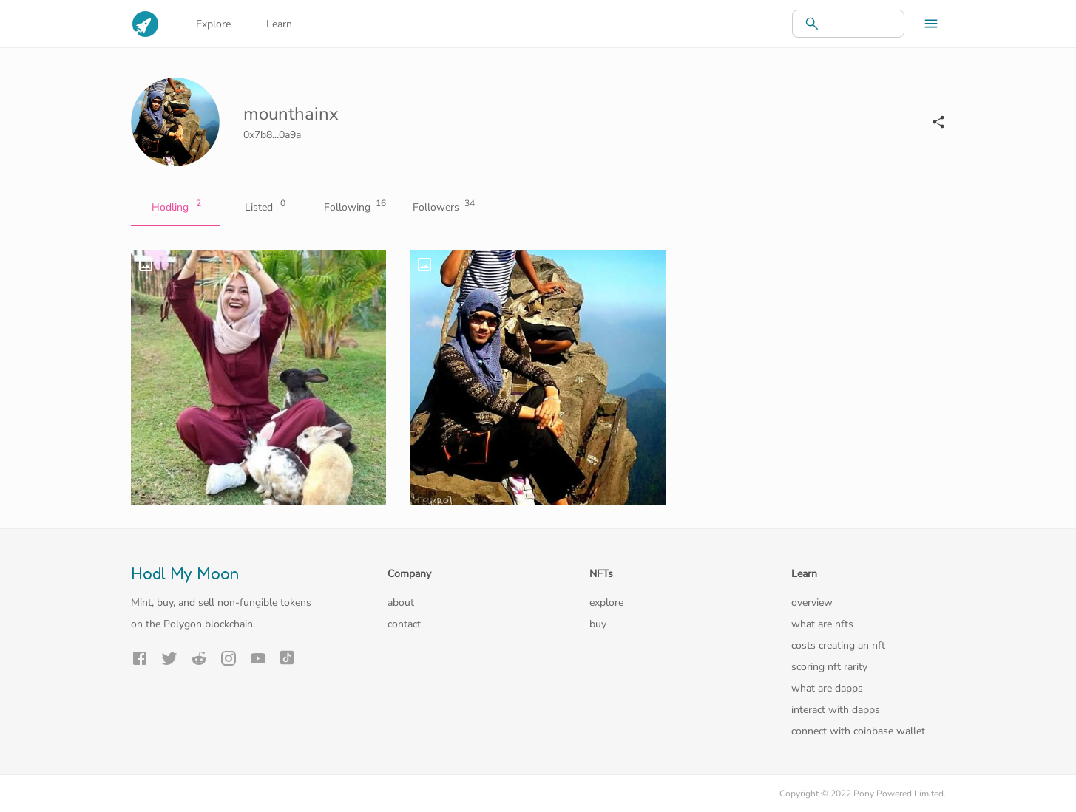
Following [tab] (352, 207)
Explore (213, 24)
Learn (279, 24)
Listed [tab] (264, 207)
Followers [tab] (441, 207)
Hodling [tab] (175, 207)
